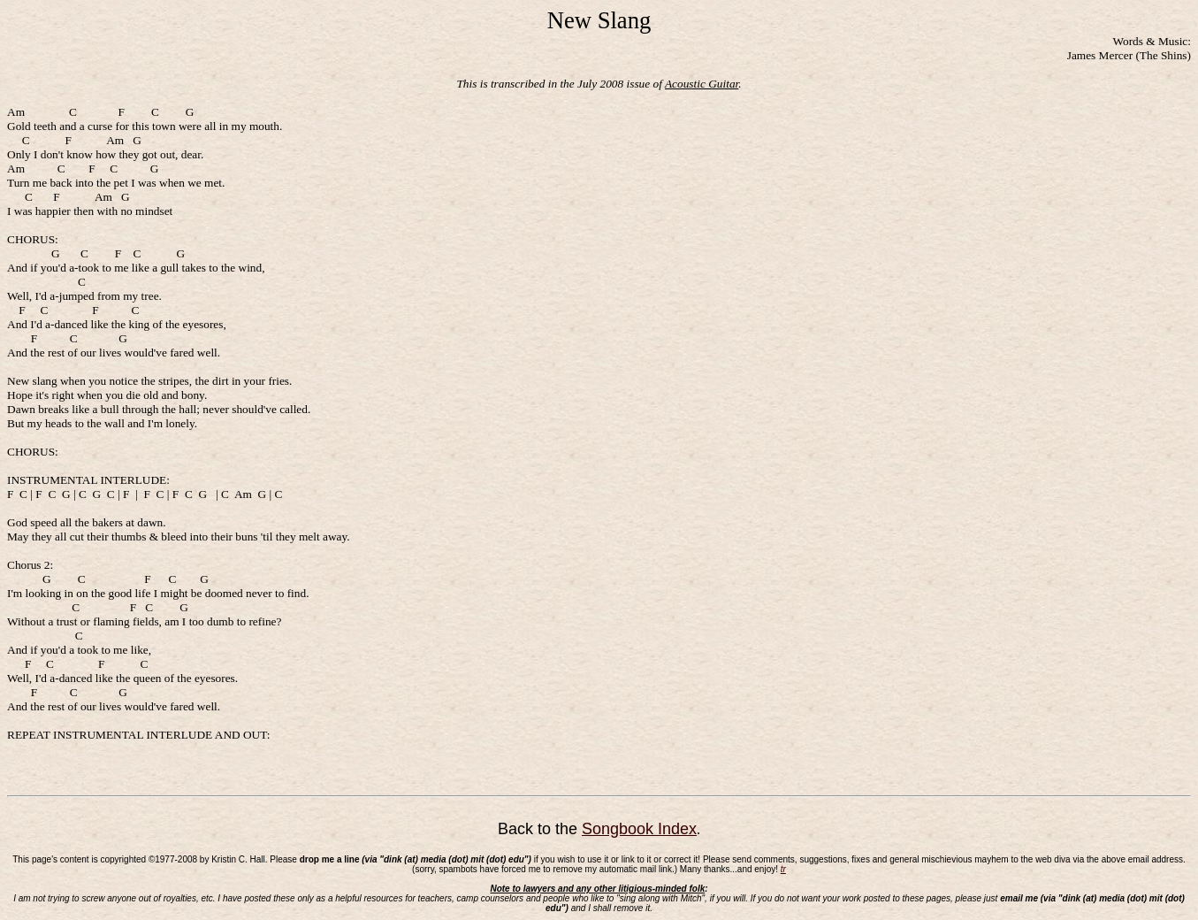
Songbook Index (639, 829)
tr (783, 869)
